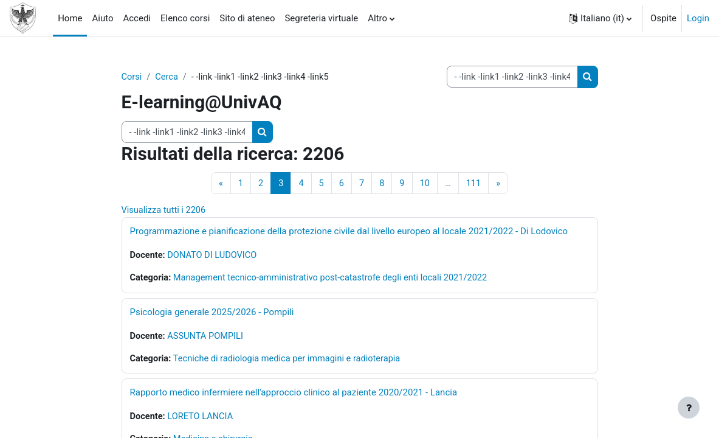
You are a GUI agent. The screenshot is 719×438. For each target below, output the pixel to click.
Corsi (132, 77)
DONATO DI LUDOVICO (214, 256)
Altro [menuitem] (377, 18)
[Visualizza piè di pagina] (689, 408)
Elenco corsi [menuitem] (185, 18)
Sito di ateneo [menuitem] (247, 18)
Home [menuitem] (70, 18)
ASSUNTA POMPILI (207, 338)
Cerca (167, 77)
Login (698, 18)
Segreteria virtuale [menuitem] (321, 18)
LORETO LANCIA (202, 419)
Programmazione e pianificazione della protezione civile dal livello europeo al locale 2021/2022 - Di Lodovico (349, 232)
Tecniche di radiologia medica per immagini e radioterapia (291, 360)
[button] (600, 18)
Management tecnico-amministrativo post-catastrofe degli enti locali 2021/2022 (335, 279)
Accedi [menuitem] (137, 18)
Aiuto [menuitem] (102, 18)
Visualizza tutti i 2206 (165, 211)
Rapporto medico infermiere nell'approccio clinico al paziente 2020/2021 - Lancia (294, 395)
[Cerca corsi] (512, 77)
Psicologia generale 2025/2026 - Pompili (212, 313)
